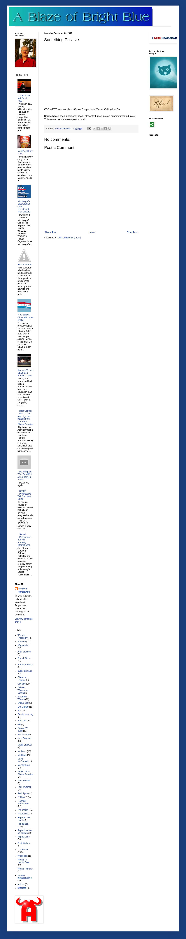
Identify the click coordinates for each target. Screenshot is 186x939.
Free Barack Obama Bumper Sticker (25, 317)
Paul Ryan (22, 793)
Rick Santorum (24, 264)
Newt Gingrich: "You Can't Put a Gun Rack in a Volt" (24, 475)
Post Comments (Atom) (69, 237)
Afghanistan (23, 645)
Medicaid (21, 751)
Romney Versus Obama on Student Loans (25, 373)
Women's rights (25, 869)
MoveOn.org (23, 765)
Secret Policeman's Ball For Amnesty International (24, 539)
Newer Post (51, 232)
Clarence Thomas (21, 678)
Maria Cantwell (24, 744)
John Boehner (24, 738)
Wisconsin (22, 856)
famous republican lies (24, 876)
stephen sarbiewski (24, 590)
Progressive (23, 813)
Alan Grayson (24, 651)
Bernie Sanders (25, 664)
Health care (23, 734)
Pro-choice (22, 810)
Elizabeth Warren (22, 698)
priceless (21, 888)
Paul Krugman (24, 787)
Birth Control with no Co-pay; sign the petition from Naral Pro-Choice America (25, 417)
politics (20, 884)
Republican (23, 824)
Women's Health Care (23, 861)
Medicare (22, 755)
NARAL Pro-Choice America (25, 772)
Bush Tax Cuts (24, 671)
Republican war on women (25, 831)
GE (19, 724)
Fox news (22, 720)
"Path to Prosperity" (22, 636)
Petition (21, 797)
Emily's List (23, 703)
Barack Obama (24, 658)
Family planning (25, 714)
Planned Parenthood (23, 802)
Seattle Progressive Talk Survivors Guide (24, 495)
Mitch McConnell (22, 760)
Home (92, 232)
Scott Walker (23, 843)
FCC (19, 710)
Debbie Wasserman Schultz (23, 690)
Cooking (21, 684)
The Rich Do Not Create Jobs (23, 98)
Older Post (132, 232)
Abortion (21, 641)
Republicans (23, 836)
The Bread (22, 849)
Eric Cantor (23, 707)
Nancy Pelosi (23, 780)
